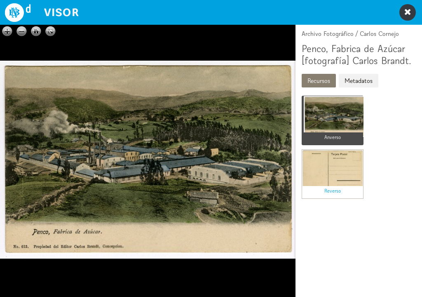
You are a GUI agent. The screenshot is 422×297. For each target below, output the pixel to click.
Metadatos (359, 81)
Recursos (318, 81)
